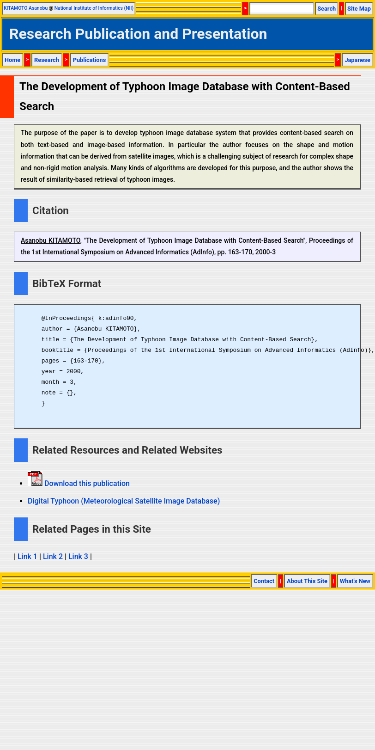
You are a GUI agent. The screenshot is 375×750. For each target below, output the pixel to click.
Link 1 (27, 556)
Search (326, 8)
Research (46, 59)
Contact (264, 581)
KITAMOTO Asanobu (26, 8)
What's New (355, 581)
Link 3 (78, 556)
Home (12, 59)
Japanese (357, 59)
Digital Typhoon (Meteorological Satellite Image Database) (124, 501)
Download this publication (86, 483)
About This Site (307, 581)
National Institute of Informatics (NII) (93, 8)
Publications (89, 59)
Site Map (359, 8)
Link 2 (53, 556)
